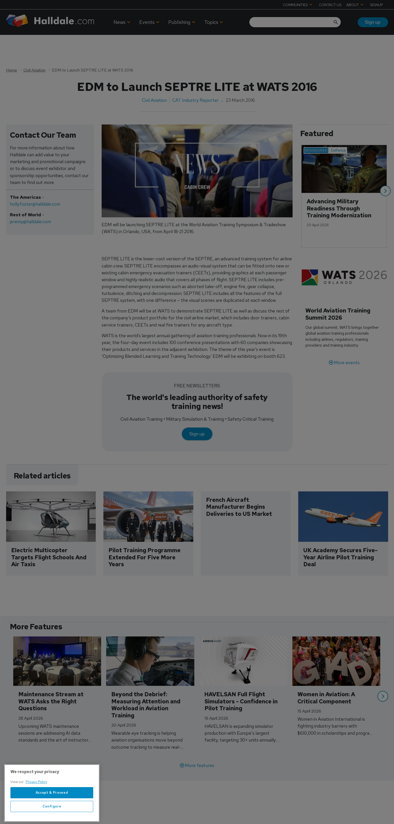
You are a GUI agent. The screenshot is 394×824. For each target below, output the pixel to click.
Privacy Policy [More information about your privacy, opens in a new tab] (36, 799)
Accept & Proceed (52, 809)
